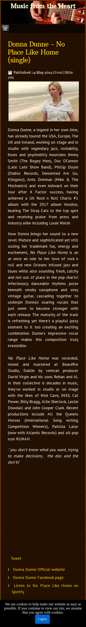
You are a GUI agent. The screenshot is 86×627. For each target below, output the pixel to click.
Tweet (16, 558)
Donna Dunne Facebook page (38, 577)
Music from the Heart (43, 6)
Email (59, 72)
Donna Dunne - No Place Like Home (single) (36, 52)
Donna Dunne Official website (39, 569)
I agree (42, 619)
